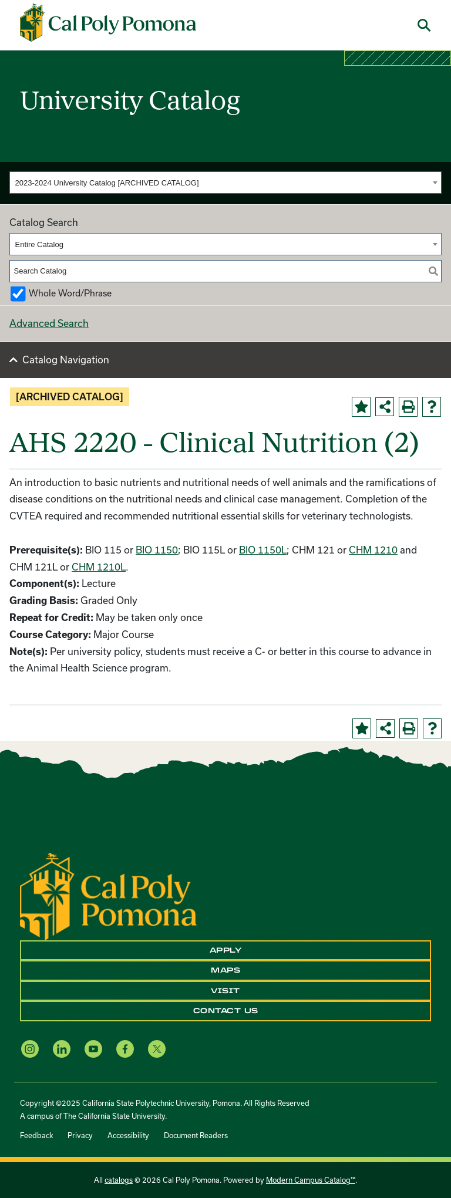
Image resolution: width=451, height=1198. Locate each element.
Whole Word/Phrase (70, 293)
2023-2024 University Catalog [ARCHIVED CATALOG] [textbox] (107, 182)
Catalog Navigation (65, 359)
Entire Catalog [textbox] (39, 244)
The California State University (114, 1116)
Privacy (80, 1135)
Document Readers (196, 1135)
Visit (225, 991)
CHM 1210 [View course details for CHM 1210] (373, 549)
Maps (225, 970)
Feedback (36, 1135)
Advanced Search (49, 323)
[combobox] (225, 182)
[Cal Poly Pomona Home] (108, 23)
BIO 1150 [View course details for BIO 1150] (157, 549)
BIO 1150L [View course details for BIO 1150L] (263, 549)
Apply (226, 950)
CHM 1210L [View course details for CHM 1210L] (99, 566)
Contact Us (225, 1011)
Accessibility (128, 1135)
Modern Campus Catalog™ (310, 1180)
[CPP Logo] (108, 895)
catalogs (119, 1180)
